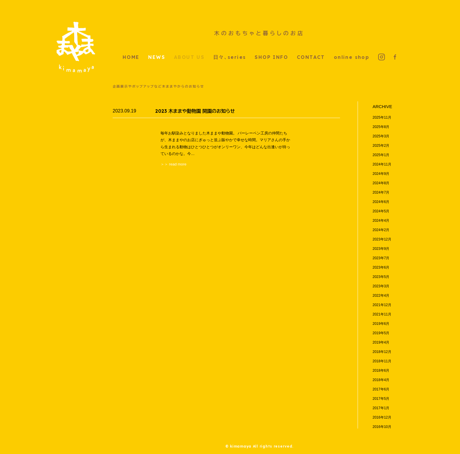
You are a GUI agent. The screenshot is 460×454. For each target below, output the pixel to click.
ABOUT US (189, 57)
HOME (131, 57)
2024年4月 (381, 221)
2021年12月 (382, 305)
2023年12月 (382, 239)
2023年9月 (381, 249)
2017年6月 (381, 389)
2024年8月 (381, 183)
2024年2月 (381, 230)
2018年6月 (381, 370)
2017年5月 (381, 399)
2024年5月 (381, 211)
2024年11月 (382, 164)
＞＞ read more (173, 164)
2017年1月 (381, 408)
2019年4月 (381, 342)
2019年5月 (381, 333)
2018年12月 (382, 352)
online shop (351, 57)
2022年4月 (381, 295)
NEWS (156, 57)
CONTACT (311, 57)
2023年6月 (381, 267)
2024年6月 (381, 202)
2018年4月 (381, 380)
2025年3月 (381, 136)
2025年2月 (381, 146)
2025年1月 (381, 155)
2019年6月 (381, 324)
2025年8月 (381, 127)
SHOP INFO (271, 57)
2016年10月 (382, 427)
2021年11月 (382, 314)
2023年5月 (381, 277)
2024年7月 (381, 192)
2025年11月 (382, 117)
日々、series (229, 57)
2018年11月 (382, 361)
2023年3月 (381, 286)
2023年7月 (381, 258)
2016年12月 (382, 417)
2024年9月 (381, 174)
